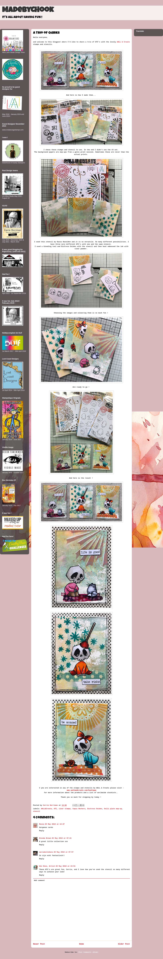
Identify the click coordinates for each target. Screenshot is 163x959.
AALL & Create (123, 42)
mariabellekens (46, 852)
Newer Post (39, 944)
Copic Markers (79, 809)
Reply (41, 831)
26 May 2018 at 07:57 (63, 852)
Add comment (39, 880)
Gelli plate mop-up (113, 809)
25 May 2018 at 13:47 (55, 824)
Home (81, 944)
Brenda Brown (45, 838)
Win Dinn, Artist (47, 866)
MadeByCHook (28, 10)
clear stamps (65, 809)
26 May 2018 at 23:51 (65, 866)
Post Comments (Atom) (88, 952)
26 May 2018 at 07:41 (62, 838)
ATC (55, 809)
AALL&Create (46, 809)
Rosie (41, 824)
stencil (36, 811)
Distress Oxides (94, 809)
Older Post (124, 944)
